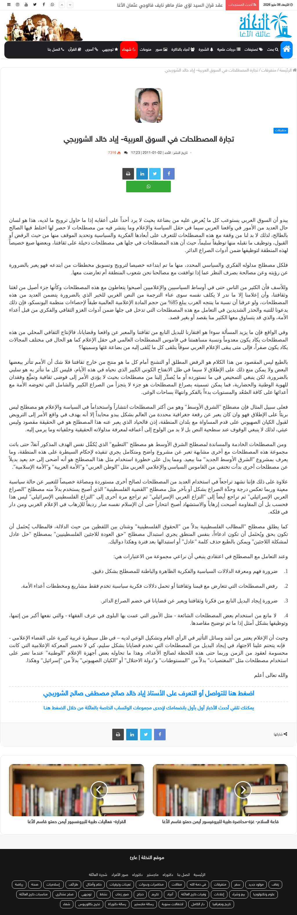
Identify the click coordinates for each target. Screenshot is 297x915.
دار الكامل (197, 904)
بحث (272, 50)
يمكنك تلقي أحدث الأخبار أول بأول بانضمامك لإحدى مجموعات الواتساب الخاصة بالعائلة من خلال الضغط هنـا (149, 708)
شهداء (129, 50)
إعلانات (219, 894)
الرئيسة (288, 70)
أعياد (170, 894)
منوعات (145, 50)
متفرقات (268, 70)
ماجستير (153, 875)
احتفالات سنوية (172, 904)
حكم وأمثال (94, 885)
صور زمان (122, 894)
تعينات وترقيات (120, 885)
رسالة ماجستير (144, 904)
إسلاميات (53, 885)
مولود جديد (256, 885)
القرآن (74, 50)
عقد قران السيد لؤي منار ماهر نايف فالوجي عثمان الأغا (170, 5)
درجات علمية (228, 50)
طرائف (73, 885)
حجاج (140, 894)
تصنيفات (254, 50)
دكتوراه (168, 875)
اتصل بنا (56, 50)
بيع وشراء (238, 894)
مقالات (177, 885)
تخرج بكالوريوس (89, 904)
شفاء (66, 904)
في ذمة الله (198, 885)
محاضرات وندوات (151, 885)
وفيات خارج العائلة (193, 894)
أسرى (91, 50)
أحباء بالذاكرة (183, 50)
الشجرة (206, 50)
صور (161, 50)
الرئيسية (199, 875)
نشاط (103, 894)
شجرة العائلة (98, 875)
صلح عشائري (64, 894)
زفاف (275, 885)
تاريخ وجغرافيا (222, 904)
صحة (34, 885)
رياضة (19, 885)
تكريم (155, 894)
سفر (237, 885)
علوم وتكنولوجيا (264, 894)
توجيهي (110, 50)
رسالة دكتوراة (117, 904)
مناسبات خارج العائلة (33, 894)
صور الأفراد (119, 875)
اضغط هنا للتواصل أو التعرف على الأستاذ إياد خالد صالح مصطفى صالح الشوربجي (148, 694)
